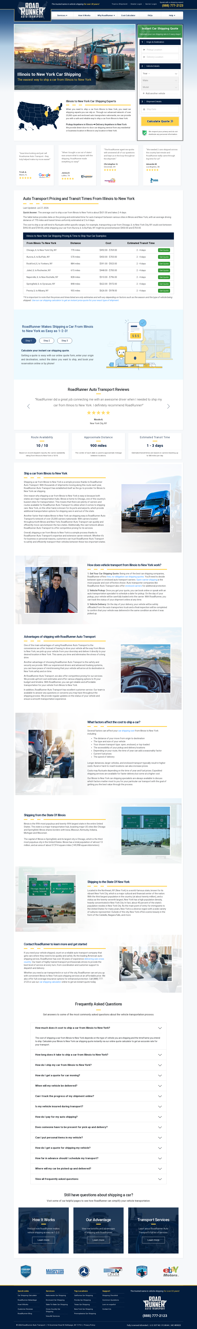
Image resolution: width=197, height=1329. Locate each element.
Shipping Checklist (110, 1295)
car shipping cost (126, 730)
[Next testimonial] (168, 406)
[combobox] (160, 49)
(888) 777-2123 (172, 5)
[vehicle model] (160, 87)
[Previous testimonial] (28, 406)
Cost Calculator (128, 15)
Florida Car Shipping (82, 1300)
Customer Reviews (25, 1309)
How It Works (84, 15)
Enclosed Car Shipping (55, 1300)
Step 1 (29, 340)
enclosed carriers (133, 586)
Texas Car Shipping (82, 1305)
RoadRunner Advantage (27, 1300)
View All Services (53, 1316)
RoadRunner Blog (25, 1314)
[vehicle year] (160, 74)
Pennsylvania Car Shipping (85, 1314)
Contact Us (106, 1309)
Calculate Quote (160, 121)
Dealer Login (136, 4)
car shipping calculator (50, 982)
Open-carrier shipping (146, 579)
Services (61, 15)
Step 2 (47, 340)
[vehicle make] (160, 80)
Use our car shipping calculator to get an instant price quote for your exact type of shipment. (75, 300)
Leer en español (109, 1305)
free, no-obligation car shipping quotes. (125, 576)
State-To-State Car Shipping (57, 1305)
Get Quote (164, 250)
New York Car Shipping (83, 1309)
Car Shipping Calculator (27, 1295)
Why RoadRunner (105, 15)
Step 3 (65, 340)
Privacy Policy (89, 1325)
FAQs (150, 15)
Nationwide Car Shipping (56, 1295)
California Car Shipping (83, 1295)
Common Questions (110, 1300)
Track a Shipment (119, 4)
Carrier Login (151, 4)
